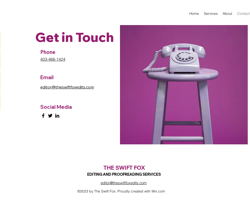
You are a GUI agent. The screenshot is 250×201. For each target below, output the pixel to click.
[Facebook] (43, 116)
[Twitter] (50, 116)
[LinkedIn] (57, 116)
